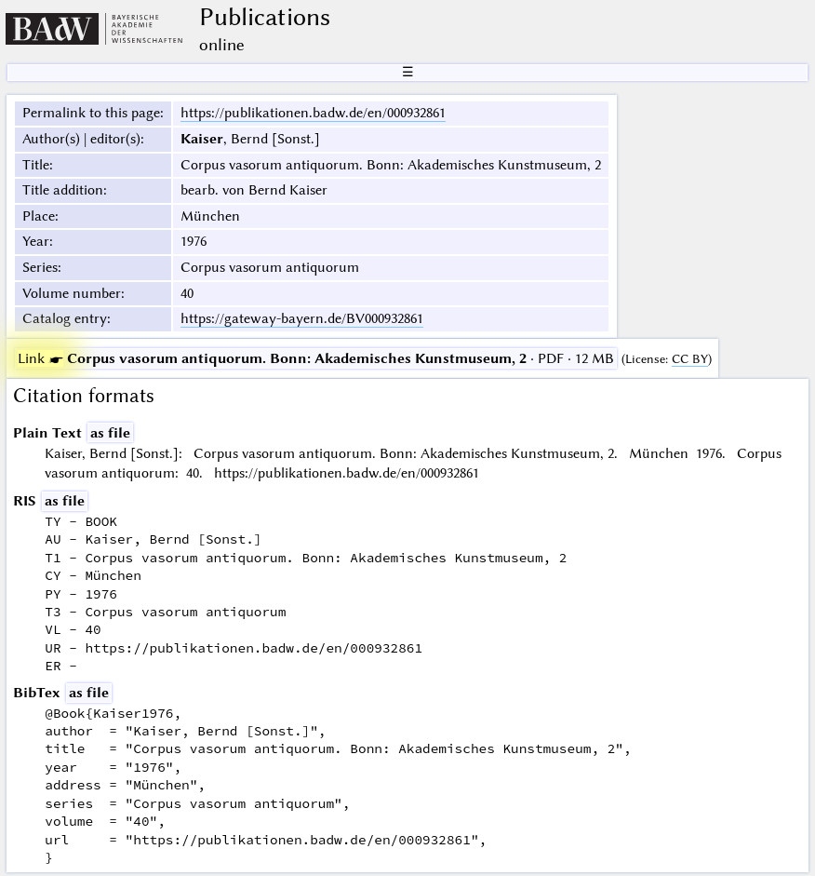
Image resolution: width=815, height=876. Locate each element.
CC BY (690, 359)
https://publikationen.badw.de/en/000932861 (313, 112)
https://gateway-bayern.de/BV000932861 (301, 318)
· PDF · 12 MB (316, 358)
